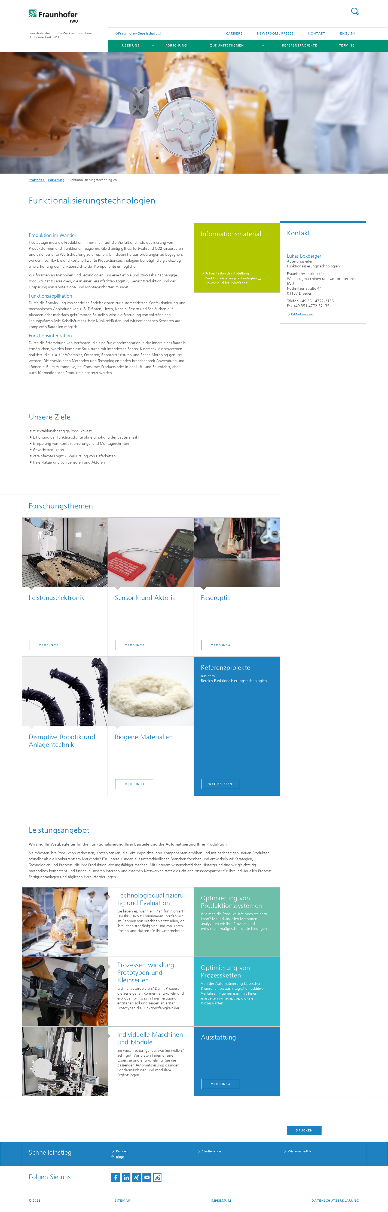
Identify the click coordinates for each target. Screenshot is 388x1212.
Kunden (122, 1151)
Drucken (304, 1130)
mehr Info (48, 645)
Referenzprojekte (299, 45)
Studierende (211, 1151)
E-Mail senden (302, 314)
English (347, 33)
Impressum (221, 1200)
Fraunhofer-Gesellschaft (137, 33)
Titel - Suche (354, 11)
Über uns (130, 45)
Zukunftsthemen (227, 45)
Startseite (37, 180)
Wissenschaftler (300, 1151)
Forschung (176, 45)
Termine (347, 45)
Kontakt (316, 33)
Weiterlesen (220, 784)
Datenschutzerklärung (335, 1200)
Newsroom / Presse (275, 33)
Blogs (120, 1157)
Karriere (234, 33)
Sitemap (122, 1200)
